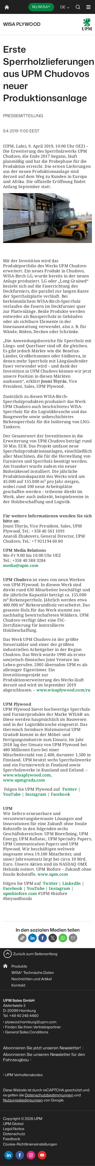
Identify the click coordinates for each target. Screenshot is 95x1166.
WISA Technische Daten (32, 972)
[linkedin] (8, 1155)
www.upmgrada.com (24, 780)
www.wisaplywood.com (27, 775)
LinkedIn (71, 883)
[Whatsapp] (63, 938)
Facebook (60, 794)
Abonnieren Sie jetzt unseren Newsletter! (42, 1048)
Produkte (19, 966)
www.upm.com (52, 874)
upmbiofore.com (20, 893)
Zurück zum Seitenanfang (35, 953)
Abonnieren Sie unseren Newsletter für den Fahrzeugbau (44, 1057)
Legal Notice (13, 1128)
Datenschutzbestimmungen (49, 1095)
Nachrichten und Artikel (31, 978)
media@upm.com (21, 565)
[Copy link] (22, 938)
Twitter (69, 789)
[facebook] (19, 1155)
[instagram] (31, 1155)
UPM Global (13, 1123)
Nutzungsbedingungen (23, 1100)
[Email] (73, 938)
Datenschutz (14, 1133)
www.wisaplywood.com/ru (63, 690)
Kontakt (18, 985)
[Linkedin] (32, 938)
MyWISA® (41, 6)
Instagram (35, 794)
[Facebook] (42, 938)
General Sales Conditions (26, 1032)
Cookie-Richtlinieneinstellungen (30, 1144)
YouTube (12, 794)
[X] (52, 938)
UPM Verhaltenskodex (24, 1074)
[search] (78, 7)
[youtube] (42, 1155)
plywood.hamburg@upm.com (30, 1022)
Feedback (11, 1138)
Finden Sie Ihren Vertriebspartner (33, 1027)
